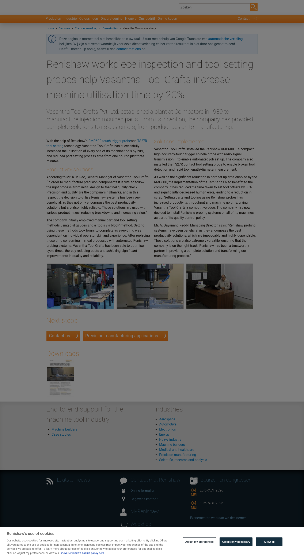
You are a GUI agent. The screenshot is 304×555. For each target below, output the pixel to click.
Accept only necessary (236, 549)
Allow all (269, 549)
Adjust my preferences (199, 549)
